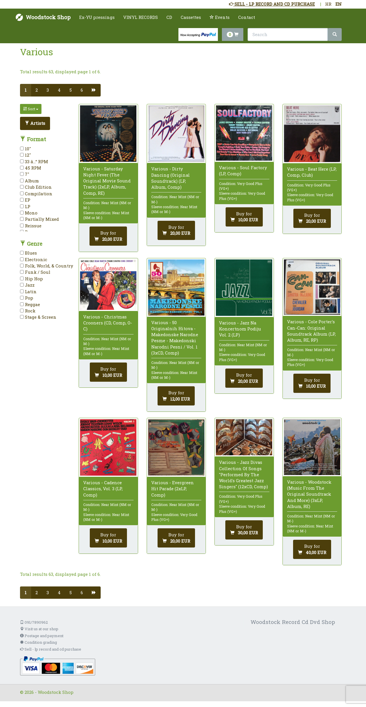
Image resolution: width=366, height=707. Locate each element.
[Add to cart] (108, 236)
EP (25, 200)
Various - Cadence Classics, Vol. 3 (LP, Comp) (103, 488)
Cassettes (191, 17)
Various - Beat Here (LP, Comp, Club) (312, 172)
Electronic (33, 259)
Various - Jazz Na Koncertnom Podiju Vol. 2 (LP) (240, 329)
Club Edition (36, 187)
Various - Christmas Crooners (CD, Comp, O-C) (107, 323)
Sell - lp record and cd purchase (50, 649)
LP (25, 206)
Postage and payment (41, 635)
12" (25, 155)
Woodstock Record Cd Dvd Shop (292, 621)
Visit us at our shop (39, 628)
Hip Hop (31, 278)
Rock (27, 311)
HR (328, 4)
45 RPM (30, 168)
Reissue (30, 226)
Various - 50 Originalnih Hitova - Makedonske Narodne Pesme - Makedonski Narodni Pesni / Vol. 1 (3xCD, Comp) (174, 338)
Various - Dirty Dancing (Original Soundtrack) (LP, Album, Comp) (170, 178)
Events (220, 17)
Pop (26, 298)
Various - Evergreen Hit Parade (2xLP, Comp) (172, 488)
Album (29, 181)
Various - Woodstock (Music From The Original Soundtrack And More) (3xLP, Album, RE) (309, 494)
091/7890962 (34, 622)
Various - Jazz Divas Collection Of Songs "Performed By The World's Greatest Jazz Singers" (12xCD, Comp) (243, 474)
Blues (28, 253)
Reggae (30, 304)
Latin (28, 291)
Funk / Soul (35, 272)
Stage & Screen (38, 317)
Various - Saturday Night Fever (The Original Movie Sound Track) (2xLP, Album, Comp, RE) (107, 181)
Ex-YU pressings (97, 17)
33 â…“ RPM (34, 161)
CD (169, 17)
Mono (28, 213)
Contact (246, 17)
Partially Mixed (39, 219)
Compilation (36, 193)
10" (25, 148)
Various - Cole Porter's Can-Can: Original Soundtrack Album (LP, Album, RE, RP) (311, 331)
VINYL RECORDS (140, 17)
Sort (30, 108)
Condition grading (38, 642)
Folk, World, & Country (46, 266)
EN (338, 4)
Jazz (27, 285)
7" (24, 174)
